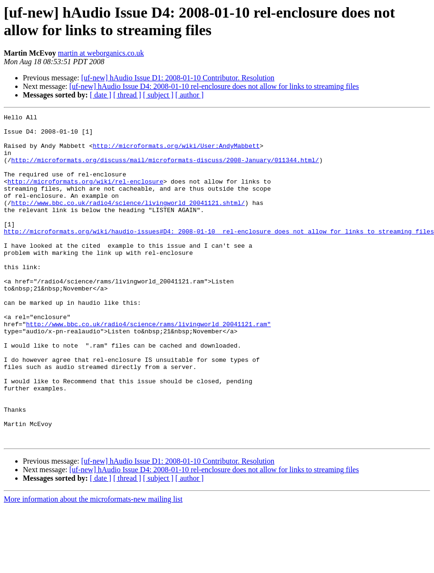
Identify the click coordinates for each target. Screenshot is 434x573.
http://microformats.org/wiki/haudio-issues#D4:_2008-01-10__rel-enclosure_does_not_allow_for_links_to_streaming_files (219, 255)
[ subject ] (158, 95)
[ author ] (189, 95)
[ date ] (100, 95)
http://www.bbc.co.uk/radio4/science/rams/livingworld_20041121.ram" (148, 366)
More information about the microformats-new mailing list (93, 565)
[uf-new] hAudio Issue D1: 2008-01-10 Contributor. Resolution (178, 78)
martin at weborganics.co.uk (101, 53)
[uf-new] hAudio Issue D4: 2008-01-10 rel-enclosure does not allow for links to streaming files (214, 86)
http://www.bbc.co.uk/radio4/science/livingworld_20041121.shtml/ (128, 221)
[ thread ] (127, 95)
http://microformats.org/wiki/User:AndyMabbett (176, 152)
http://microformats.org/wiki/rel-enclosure (86, 195)
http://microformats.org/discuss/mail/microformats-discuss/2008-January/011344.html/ (165, 169)
